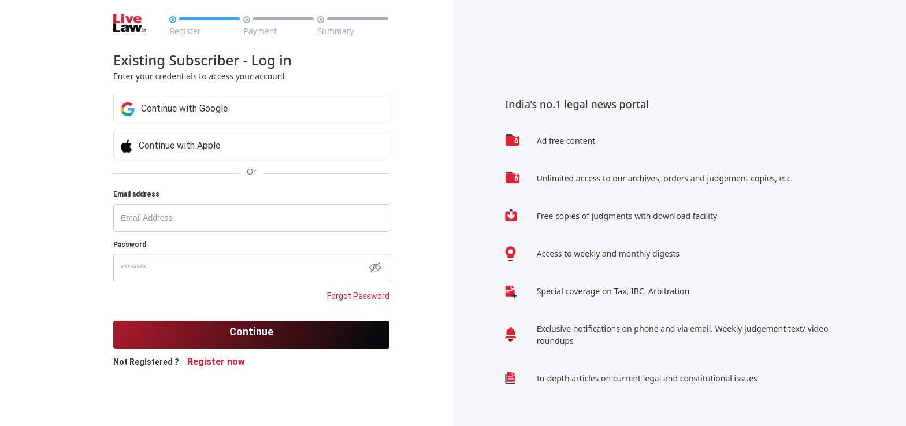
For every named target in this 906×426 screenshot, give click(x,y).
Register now (216, 361)
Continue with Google (174, 108)
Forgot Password (358, 296)
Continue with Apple (170, 145)
